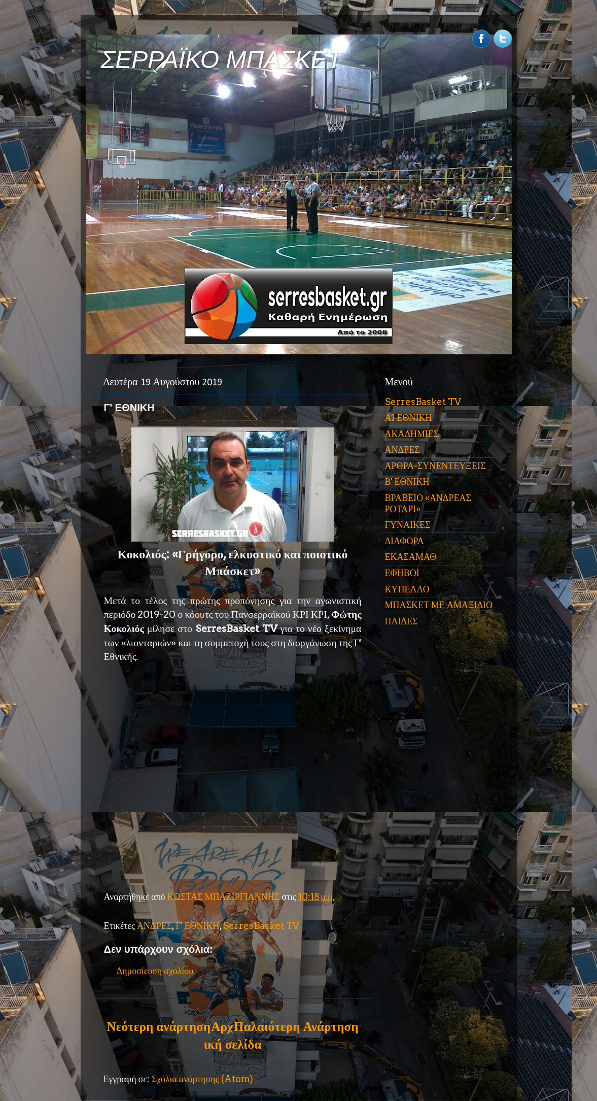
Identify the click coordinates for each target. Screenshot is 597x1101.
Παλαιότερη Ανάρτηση (296, 1026)
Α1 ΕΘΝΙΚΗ (408, 417)
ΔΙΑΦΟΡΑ (404, 541)
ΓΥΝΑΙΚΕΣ (408, 524)
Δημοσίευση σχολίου (155, 970)
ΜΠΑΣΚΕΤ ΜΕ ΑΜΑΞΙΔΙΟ (439, 604)
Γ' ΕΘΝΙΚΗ (197, 925)
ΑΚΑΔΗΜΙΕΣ (412, 433)
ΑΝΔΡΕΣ (154, 925)
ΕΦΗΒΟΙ (402, 573)
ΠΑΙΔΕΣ (401, 621)
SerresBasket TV (261, 925)
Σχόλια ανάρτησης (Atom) (202, 1079)
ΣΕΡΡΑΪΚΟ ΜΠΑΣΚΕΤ (221, 59)
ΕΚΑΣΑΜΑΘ (411, 556)
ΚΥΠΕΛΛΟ (407, 589)
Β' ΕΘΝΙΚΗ (407, 481)
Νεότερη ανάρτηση (158, 1026)
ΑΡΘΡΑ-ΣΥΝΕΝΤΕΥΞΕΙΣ (435, 465)
